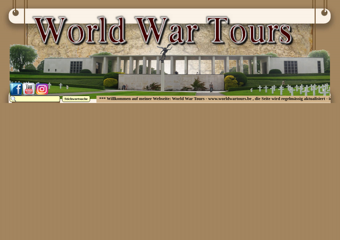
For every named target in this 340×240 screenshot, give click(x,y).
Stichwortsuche (76, 99)
